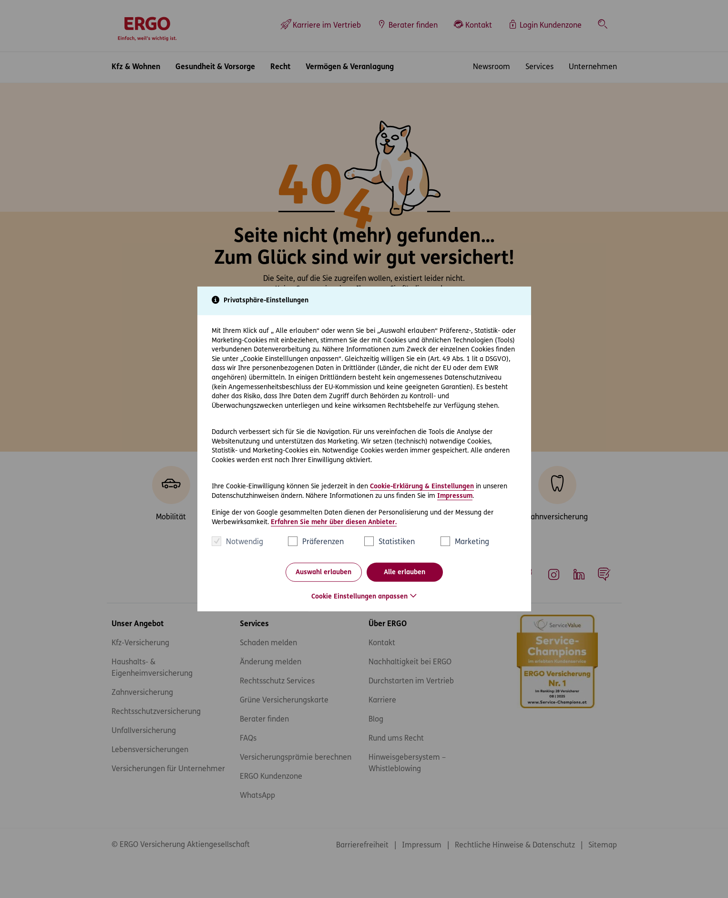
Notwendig (244, 542)
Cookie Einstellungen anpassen (359, 596)
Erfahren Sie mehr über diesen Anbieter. (334, 522)
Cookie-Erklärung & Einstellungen (422, 486)
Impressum (454, 495)
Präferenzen (323, 542)
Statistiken (397, 542)
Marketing (472, 542)
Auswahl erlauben (323, 572)
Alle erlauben (404, 572)
